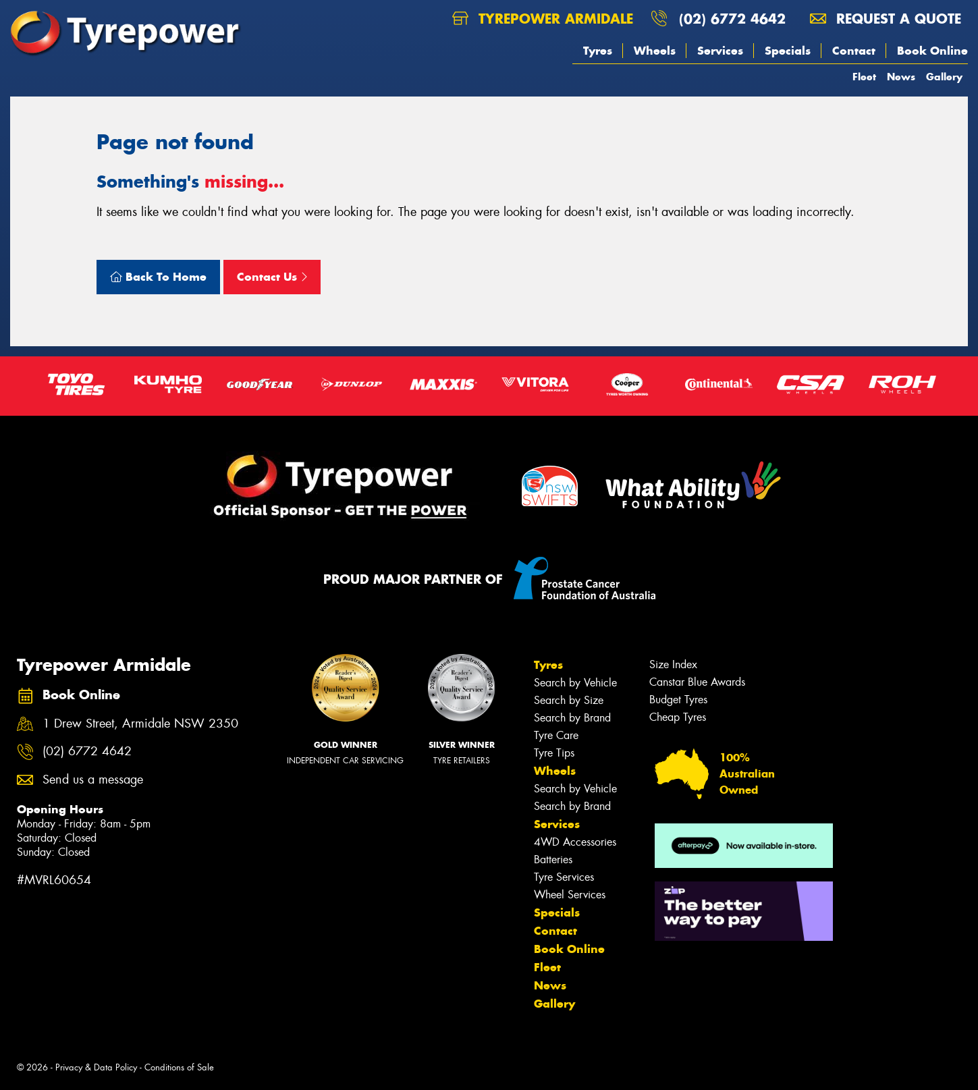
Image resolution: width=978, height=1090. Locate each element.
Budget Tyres (678, 699)
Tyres (597, 50)
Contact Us (272, 276)
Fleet (864, 76)
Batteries (553, 859)
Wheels (655, 50)
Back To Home (158, 276)
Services (720, 50)
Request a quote (885, 18)
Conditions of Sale (179, 1067)
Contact (853, 50)
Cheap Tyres (677, 717)
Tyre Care (556, 735)
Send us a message (93, 780)
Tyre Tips (554, 753)
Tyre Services (564, 877)
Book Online (932, 50)
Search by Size (568, 700)
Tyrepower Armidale (542, 18)
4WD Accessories (575, 842)
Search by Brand (572, 718)
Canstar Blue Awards (697, 682)
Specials (788, 50)
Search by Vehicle (575, 683)
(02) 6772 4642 (732, 18)
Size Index (673, 664)
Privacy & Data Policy (96, 1067)
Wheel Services (569, 895)
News (901, 76)
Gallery (944, 76)
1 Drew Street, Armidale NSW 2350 (140, 724)
